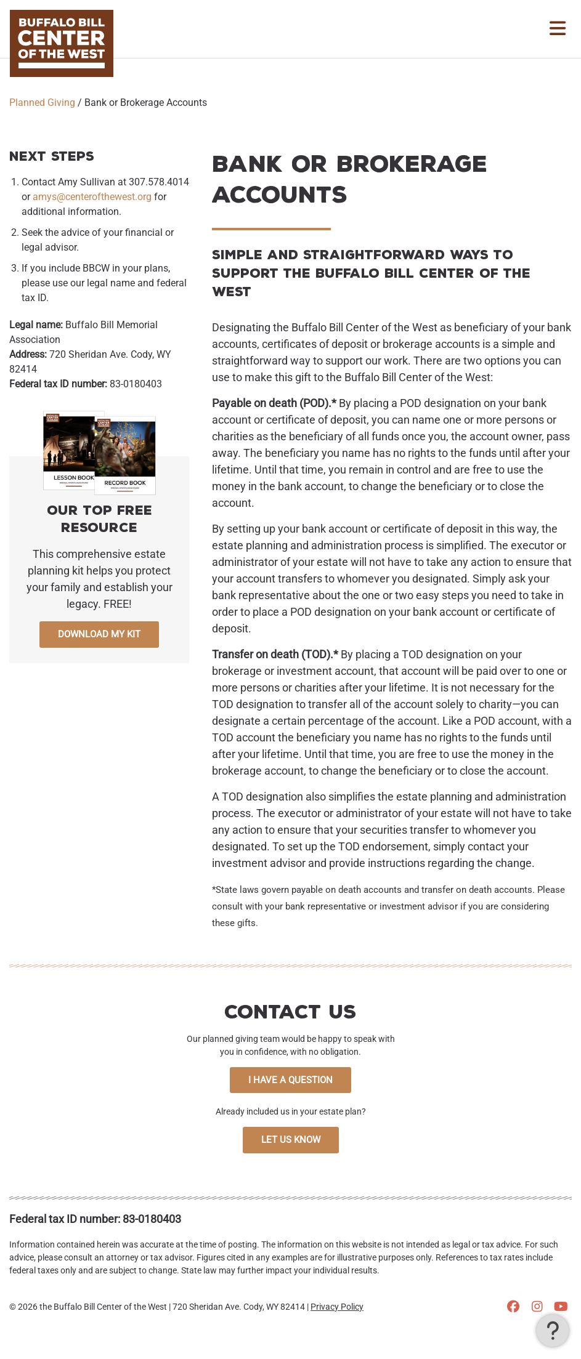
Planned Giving (42, 102)
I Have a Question (290, 1080)
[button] (552, 1330)
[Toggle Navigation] (557, 28)
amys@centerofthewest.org (92, 197)
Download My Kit (99, 634)
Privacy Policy (337, 1307)
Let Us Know (290, 1139)
